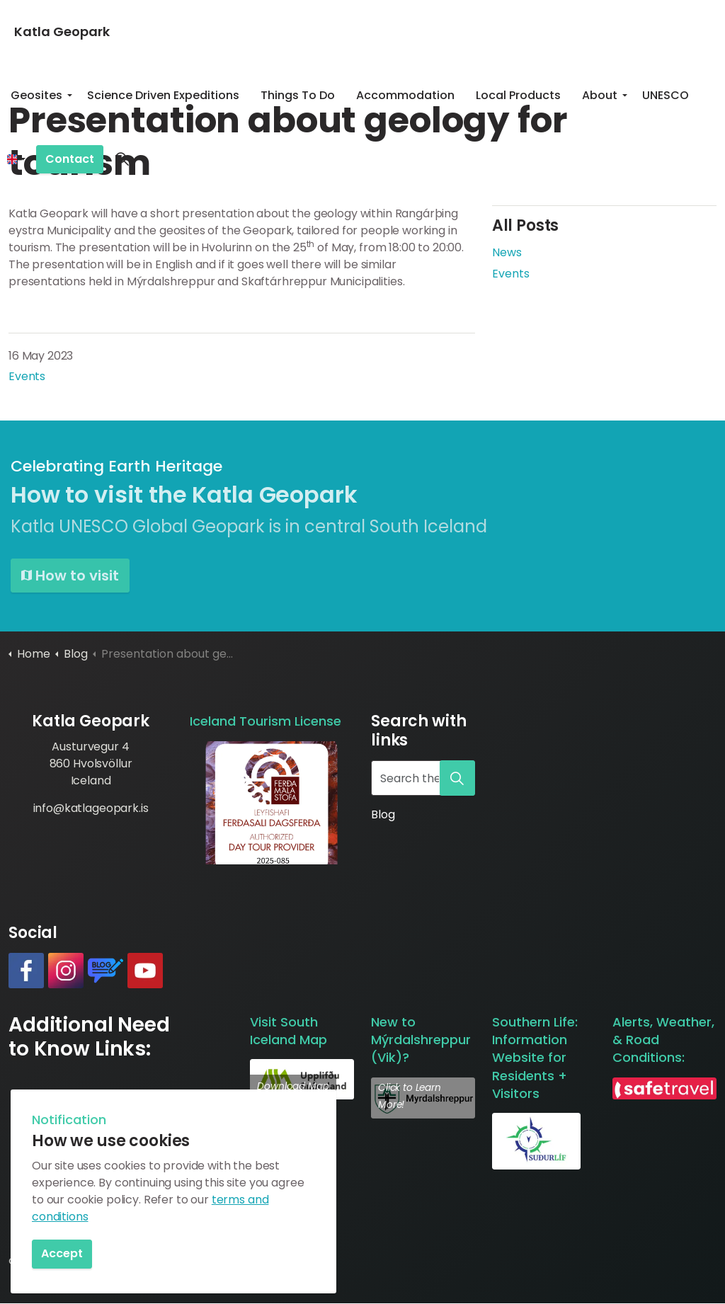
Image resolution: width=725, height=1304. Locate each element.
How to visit (70, 575)
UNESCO (665, 95)
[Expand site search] (122, 159)
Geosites (36, 95)
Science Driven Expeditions (163, 95)
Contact (70, 159)
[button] (272, 802)
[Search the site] (423, 778)
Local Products (518, 95)
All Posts (525, 225)
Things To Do (298, 95)
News (507, 252)
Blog (382, 814)
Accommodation (405, 95)
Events (26, 376)
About (599, 95)
